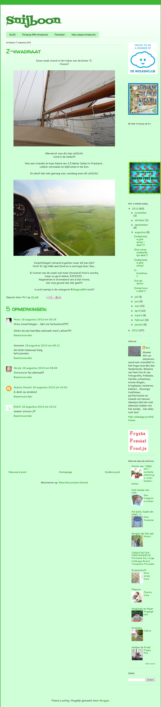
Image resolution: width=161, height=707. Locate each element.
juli (137, 296)
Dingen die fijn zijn (142, 533)
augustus (140, 232)
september (141, 224)
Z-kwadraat (140, 273)
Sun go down (138, 282)
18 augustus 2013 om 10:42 (50, 387)
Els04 (17, 406)
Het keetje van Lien (140, 491)
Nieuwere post (17, 472)
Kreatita (136, 628)
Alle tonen (150, 663)
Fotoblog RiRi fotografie (35, 34)
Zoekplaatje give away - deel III (140, 241)
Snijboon (33, 21)
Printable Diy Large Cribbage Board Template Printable (142, 561)
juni (137, 301)
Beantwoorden (23, 335)
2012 (135, 330)
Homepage (65, 472)
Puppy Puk (147, 651)
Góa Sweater (149, 518)
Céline (147, 630)
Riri (148, 348)
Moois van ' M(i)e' (141, 466)
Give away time (147, 575)
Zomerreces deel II (141, 289)
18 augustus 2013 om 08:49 (39, 368)
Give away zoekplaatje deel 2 (141, 252)
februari (140, 320)
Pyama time (148, 593)
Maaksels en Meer (142, 608)
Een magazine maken (149, 498)
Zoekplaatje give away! (140, 262)
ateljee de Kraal (140, 647)
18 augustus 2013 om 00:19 (38, 319)
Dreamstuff (138, 570)
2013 (135, 208)
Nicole (17, 368)
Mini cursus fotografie (83, 34)
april (138, 310)
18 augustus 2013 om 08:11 (42, 345)
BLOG (12, 34)
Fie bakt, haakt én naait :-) (142, 513)
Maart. (147, 536)
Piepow (136, 589)
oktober (140, 220)
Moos (17, 319)
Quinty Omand (23, 387)
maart (139, 315)
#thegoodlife (78, 289)
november (141, 212)
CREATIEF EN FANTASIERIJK (141, 554)
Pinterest (60, 34)
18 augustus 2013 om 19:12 (39, 406)
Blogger (104, 700)
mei (137, 306)
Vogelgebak (148, 613)
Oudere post (112, 472)
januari (139, 324)
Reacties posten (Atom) (73, 482)
